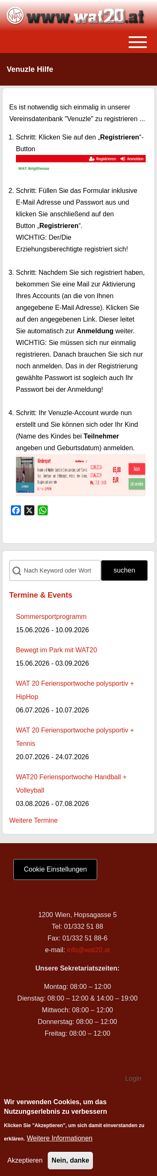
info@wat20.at (88, 949)
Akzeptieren (25, 1162)
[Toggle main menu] (78, 42)
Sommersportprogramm (51, 616)
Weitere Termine (33, 820)
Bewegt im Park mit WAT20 (56, 650)
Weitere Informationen (60, 1140)
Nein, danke (70, 1162)
